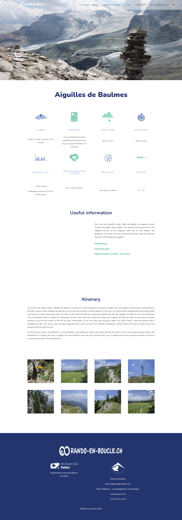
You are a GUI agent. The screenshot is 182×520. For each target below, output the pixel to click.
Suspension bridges (111, 5)
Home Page (84, 5)
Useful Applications (158, 5)
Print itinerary (101, 243)
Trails (127, 5)
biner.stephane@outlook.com (117, 484)
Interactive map (102, 249)
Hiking (95, 5)
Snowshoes (140, 5)
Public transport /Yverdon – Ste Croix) (112, 254)
